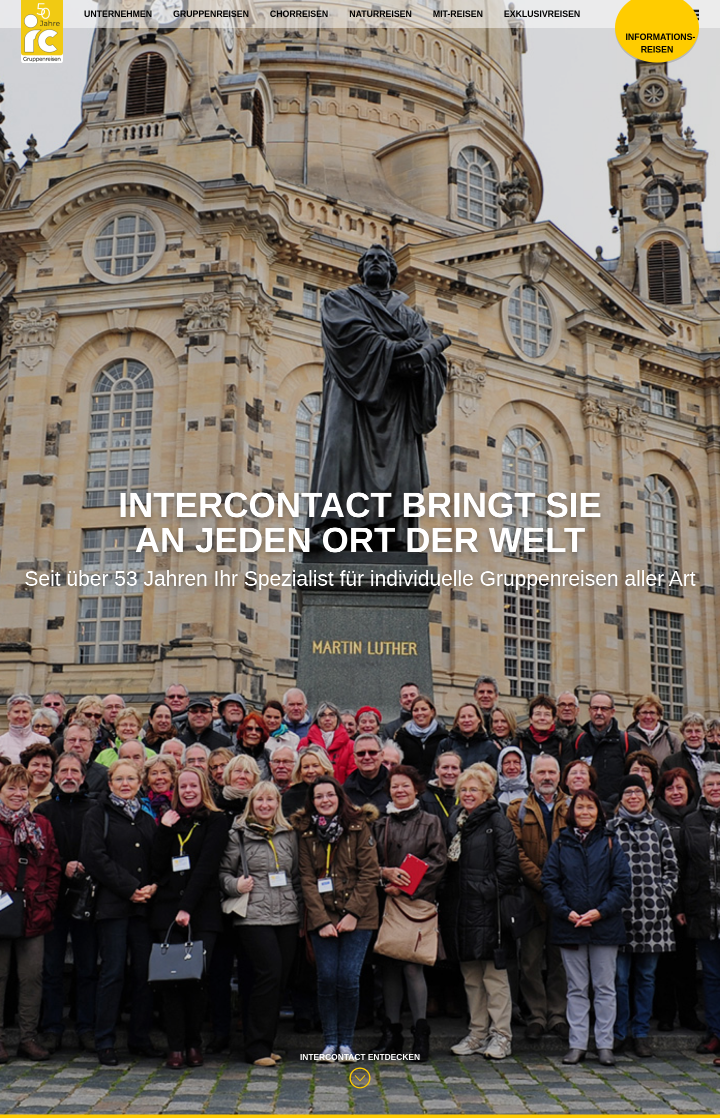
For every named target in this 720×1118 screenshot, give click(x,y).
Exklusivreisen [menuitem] (542, 14)
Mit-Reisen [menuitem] (458, 14)
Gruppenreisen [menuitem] (211, 14)
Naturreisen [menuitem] (381, 14)
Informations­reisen (657, 44)
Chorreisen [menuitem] (299, 14)
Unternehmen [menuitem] (118, 14)
